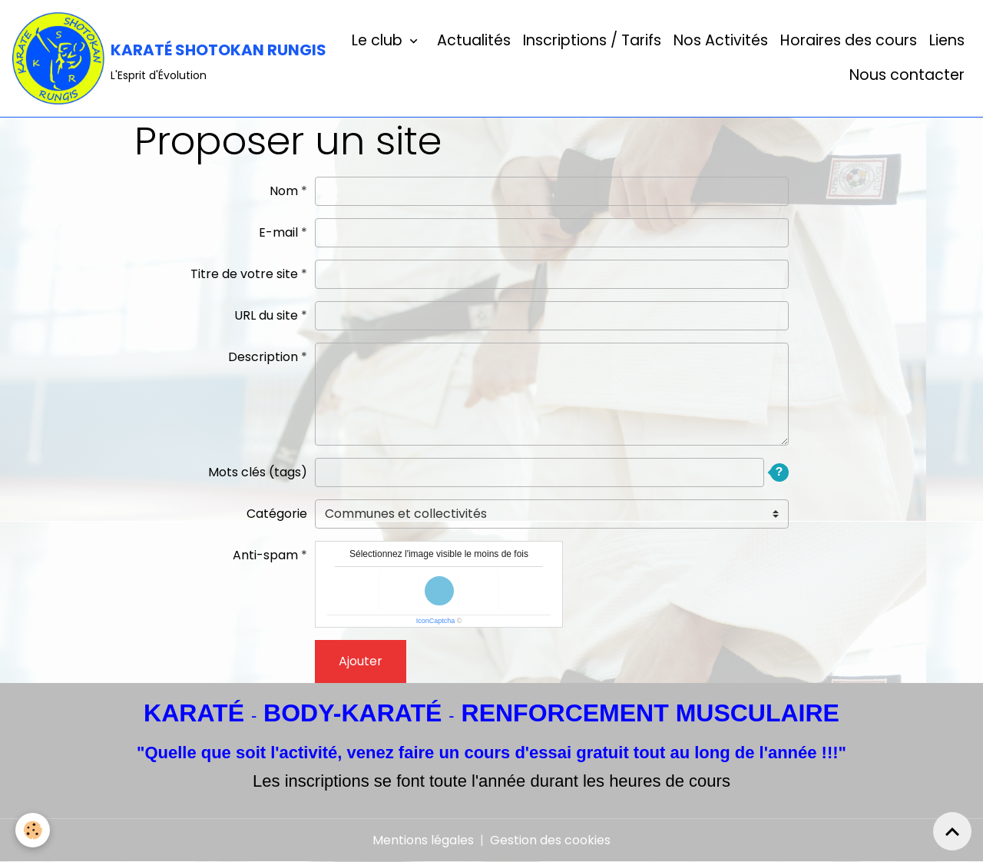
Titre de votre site (244, 274)
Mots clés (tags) (257, 472)
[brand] (151, 58)
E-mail (278, 232)
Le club (379, 40)
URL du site (266, 315)
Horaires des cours (848, 40)
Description (263, 357)
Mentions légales (423, 840)
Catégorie (277, 513)
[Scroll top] (952, 831)
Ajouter (360, 661)
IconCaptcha (435, 621)
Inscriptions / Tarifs (592, 40)
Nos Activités (721, 40)
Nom (284, 191)
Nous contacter (907, 75)
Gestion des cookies (550, 840)
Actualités (472, 40)
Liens (947, 40)
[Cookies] (32, 830)
